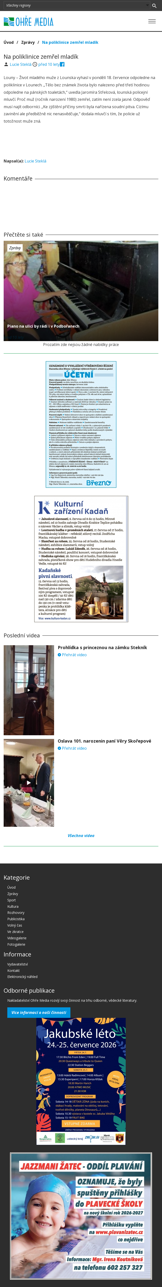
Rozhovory (15, 912)
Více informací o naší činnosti (38, 1012)
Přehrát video (72, 654)
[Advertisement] (81, 142)
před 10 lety (49, 64)
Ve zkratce (15, 931)
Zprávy (28, 42)
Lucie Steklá (21, 64)
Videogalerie (17, 938)
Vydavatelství (17, 964)
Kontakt (13, 970)
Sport (11, 900)
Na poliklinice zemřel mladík (70, 42)
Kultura (13, 906)
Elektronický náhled (22, 976)
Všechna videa (81, 835)
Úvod (9, 42)
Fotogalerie (16, 944)
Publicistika (16, 919)
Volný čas (14, 925)
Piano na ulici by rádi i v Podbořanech (43, 326)
